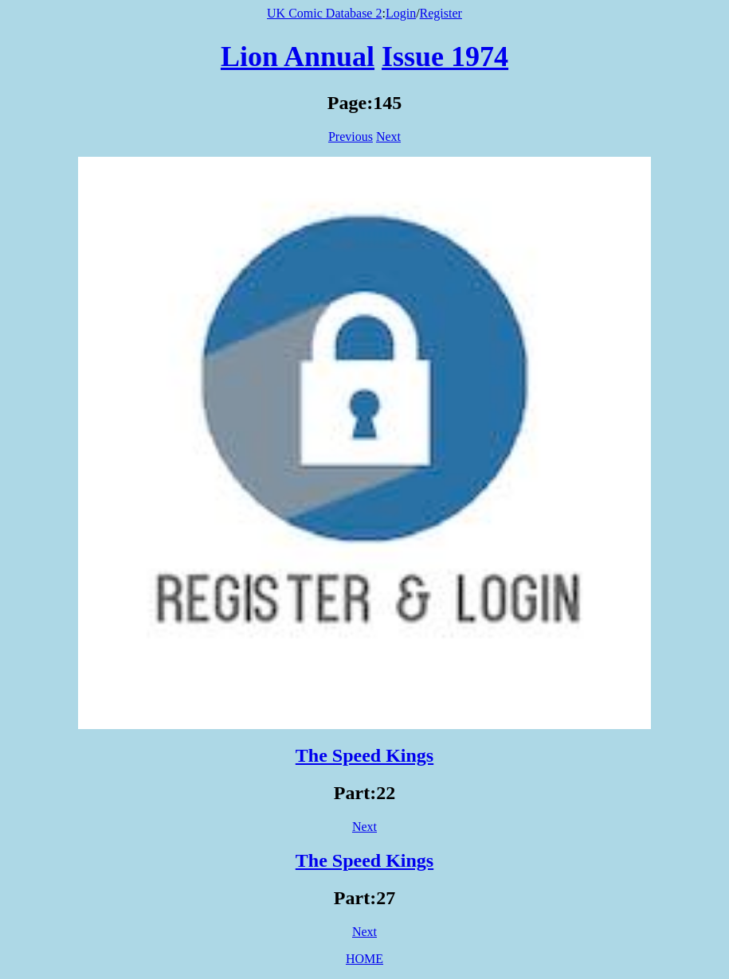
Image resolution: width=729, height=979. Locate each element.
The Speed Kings (364, 755)
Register (441, 13)
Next (388, 136)
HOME (364, 958)
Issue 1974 (445, 56)
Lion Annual (297, 56)
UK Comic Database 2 (324, 13)
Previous (350, 136)
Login (401, 13)
